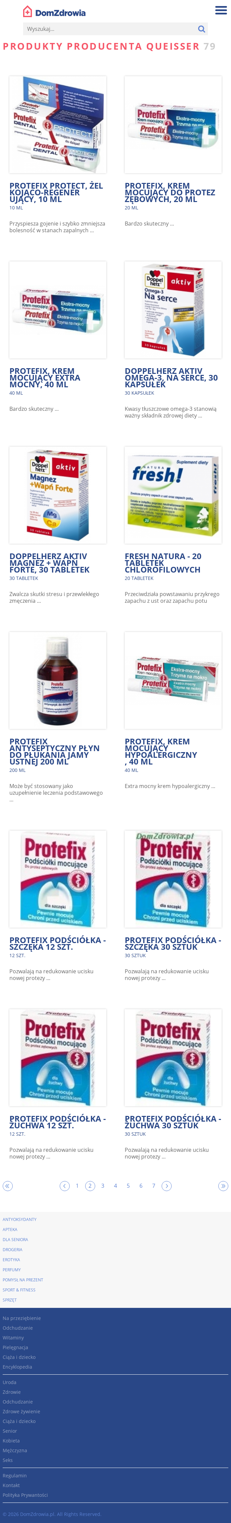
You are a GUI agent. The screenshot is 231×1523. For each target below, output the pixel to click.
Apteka (10, 1229)
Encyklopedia (17, 1367)
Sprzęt (10, 1300)
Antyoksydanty (20, 1219)
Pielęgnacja (15, 1347)
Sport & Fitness (19, 1290)
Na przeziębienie (22, 1318)
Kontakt (11, 1485)
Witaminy (13, 1337)
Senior (10, 1431)
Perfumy (12, 1270)
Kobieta (11, 1440)
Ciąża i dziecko (19, 1357)
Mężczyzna (15, 1450)
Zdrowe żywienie (21, 1411)
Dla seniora (15, 1239)
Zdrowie (12, 1392)
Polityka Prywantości (25, 1495)
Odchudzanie (18, 1328)
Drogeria (12, 1249)
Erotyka (11, 1260)
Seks (8, 1460)
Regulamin (15, 1475)
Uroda (9, 1382)
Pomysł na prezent (23, 1280)
